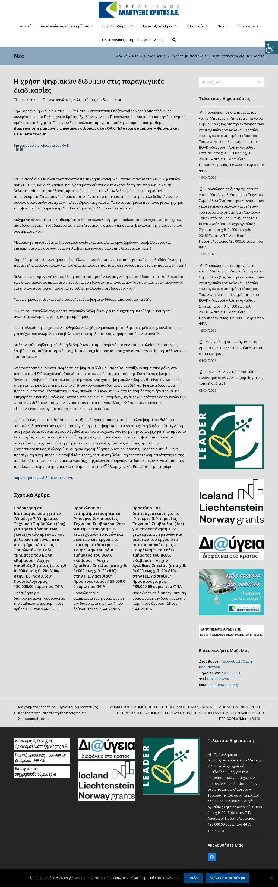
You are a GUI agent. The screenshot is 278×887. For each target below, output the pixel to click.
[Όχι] (271, 878)
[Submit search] (258, 82)
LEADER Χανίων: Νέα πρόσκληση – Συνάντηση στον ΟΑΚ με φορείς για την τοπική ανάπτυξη (231, 377)
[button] (174, 39)
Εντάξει (193, 878)
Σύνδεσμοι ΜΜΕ (109, 100)
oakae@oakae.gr (224, 684)
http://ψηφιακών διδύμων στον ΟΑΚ (43, 477)
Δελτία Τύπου (84, 100)
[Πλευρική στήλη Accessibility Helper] (271, 47)
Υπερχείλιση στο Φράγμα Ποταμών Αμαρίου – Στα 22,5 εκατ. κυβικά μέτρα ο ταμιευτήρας (231, 347)
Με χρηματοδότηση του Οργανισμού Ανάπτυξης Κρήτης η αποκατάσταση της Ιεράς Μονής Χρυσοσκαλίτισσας (56, 713)
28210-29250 (219, 678)
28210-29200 (231, 672)
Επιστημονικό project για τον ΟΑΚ (41, 145)
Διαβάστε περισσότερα (227, 878)
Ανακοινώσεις (60, 100)
